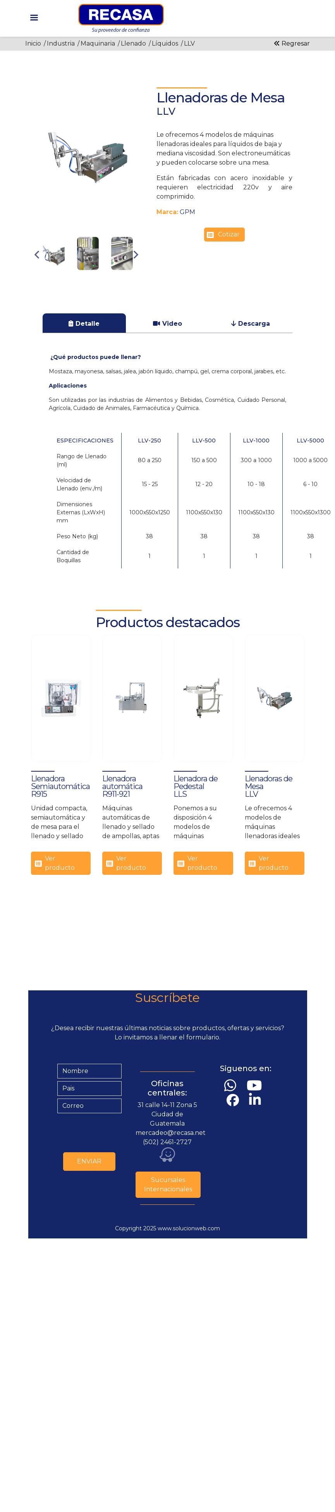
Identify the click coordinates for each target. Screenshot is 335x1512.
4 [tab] (105, 279)
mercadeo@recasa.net (171, 1132)
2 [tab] (82, 279)
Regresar (292, 43)
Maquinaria (98, 43)
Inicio (33, 43)
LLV (189, 43)
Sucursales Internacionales (168, 1184)
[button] (88, 158)
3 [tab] (94, 279)
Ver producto (60, 863)
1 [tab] (70, 279)
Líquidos (165, 43)
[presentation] (116, 1131)
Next (136, 255)
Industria (61, 43)
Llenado (133, 43)
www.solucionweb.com (189, 1228)
